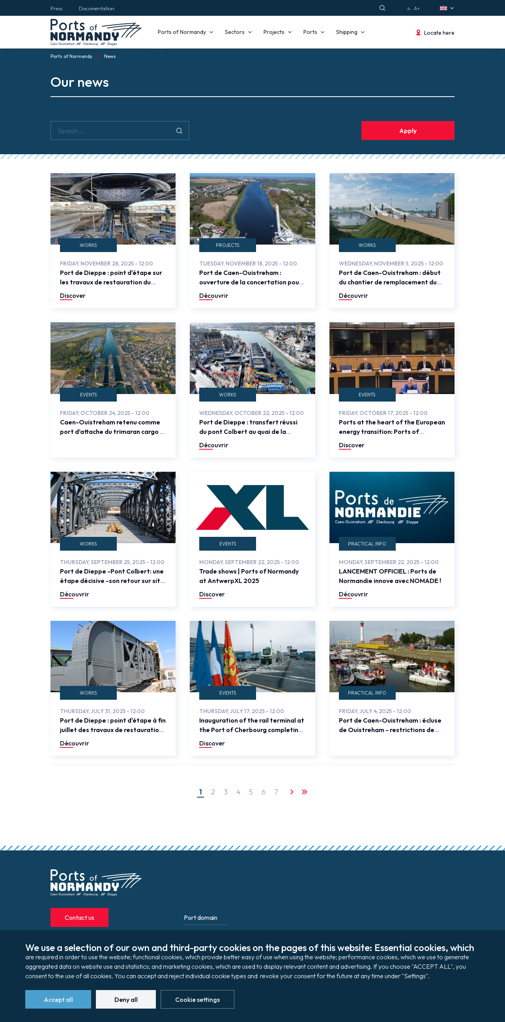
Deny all (126, 1000)
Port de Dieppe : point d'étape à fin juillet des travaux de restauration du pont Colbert (113, 729)
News (110, 56)
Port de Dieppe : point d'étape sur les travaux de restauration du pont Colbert (111, 282)
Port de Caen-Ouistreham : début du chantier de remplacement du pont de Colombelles (390, 282)
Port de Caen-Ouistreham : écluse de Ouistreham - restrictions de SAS (390, 729)
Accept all (58, 1000)
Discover (73, 295)
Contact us (79, 917)
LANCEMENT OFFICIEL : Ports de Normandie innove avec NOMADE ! (390, 576)
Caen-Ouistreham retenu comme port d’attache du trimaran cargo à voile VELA (112, 431)
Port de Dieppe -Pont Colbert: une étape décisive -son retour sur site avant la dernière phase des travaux (112, 585)
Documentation (96, 8)
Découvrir (213, 295)
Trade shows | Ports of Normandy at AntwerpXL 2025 (249, 576)
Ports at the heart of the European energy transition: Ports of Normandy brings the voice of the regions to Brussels (392, 436)
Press (56, 8)
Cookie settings (197, 1000)
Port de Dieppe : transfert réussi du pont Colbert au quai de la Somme (248, 431)
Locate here (439, 32)
